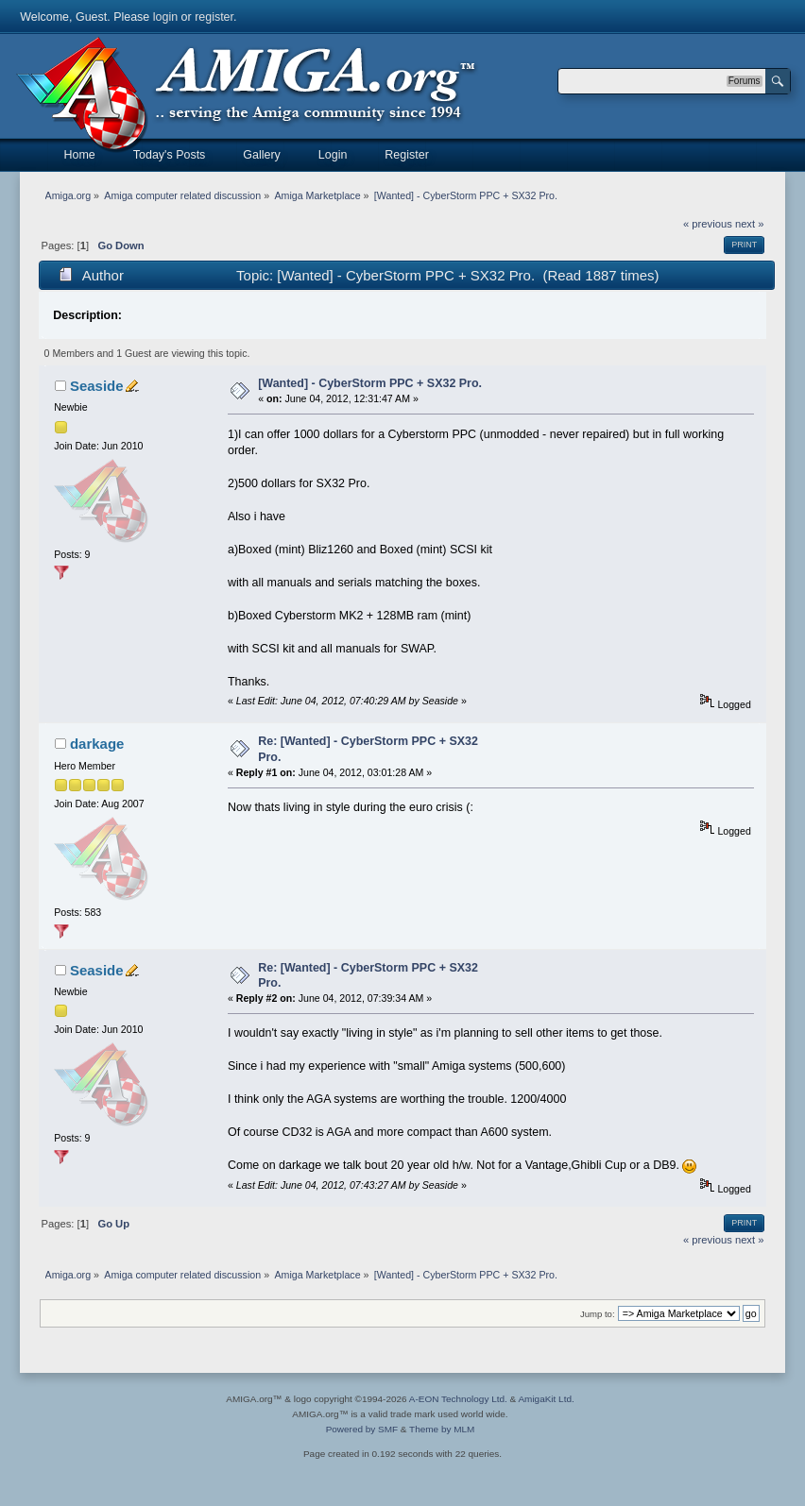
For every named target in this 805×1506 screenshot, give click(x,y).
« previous (707, 223)
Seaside (97, 386)
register (214, 17)
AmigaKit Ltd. (546, 1399)
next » (749, 223)
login (165, 17)
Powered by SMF (362, 1429)
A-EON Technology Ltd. (458, 1399)
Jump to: (597, 1314)
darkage (97, 744)
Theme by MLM (441, 1429)
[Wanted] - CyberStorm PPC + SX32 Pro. (370, 383)
